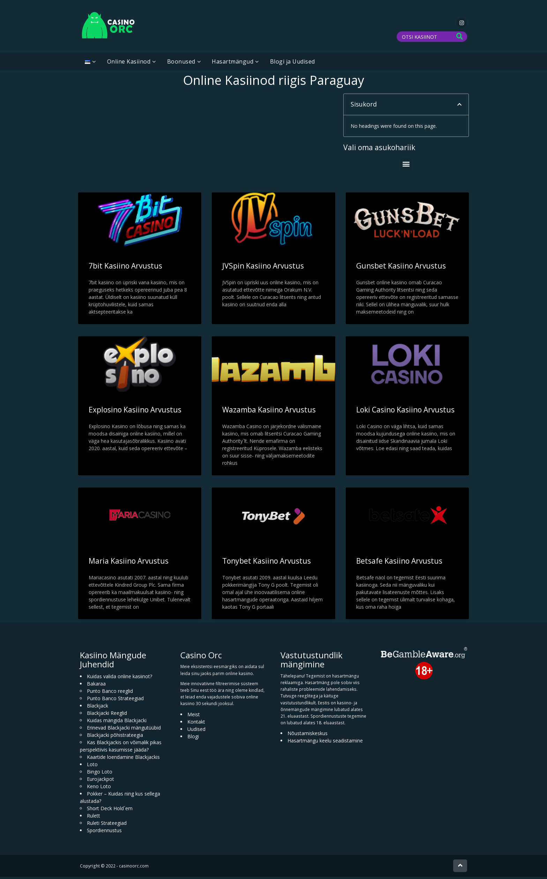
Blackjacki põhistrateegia (115, 737)
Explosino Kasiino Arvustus (135, 412)
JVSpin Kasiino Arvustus (263, 268)
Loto (92, 766)
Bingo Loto (99, 773)
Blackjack (97, 707)
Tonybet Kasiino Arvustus (266, 563)
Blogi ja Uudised (292, 63)
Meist (193, 716)
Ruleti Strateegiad (107, 825)
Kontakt (196, 723)
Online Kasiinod (129, 63)
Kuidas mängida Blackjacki (117, 722)
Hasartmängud (232, 63)
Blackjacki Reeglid (107, 715)
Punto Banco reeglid (110, 693)
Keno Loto (99, 788)
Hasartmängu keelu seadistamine (325, 742)
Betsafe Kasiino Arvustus (399, 563)
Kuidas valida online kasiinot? (119, 678)
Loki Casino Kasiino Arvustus (405, 412)
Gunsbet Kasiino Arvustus (401, 268)
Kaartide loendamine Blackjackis (123, 759)
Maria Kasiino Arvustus (128, 563)
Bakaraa (96, 685)
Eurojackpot (100, 781)
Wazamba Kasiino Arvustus (269, 412)
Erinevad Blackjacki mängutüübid (124, 729)
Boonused (181, 63)
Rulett (93, 817)
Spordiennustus (104, 832)
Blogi (193, 738)
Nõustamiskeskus (307, 735)
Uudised (196, 730)
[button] (459, 106)
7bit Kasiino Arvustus (125, 268)
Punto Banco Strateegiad (115, 700)
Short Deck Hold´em (110, 810)
